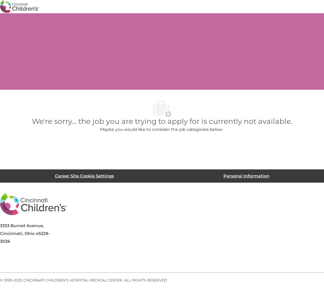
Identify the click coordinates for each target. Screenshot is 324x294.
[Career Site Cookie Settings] (84, 176)
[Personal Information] (246, 176)
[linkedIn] (27, 260)
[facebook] (6, 260)
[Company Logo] (19, 6)
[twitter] (48, 260)
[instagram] (69, 260)
